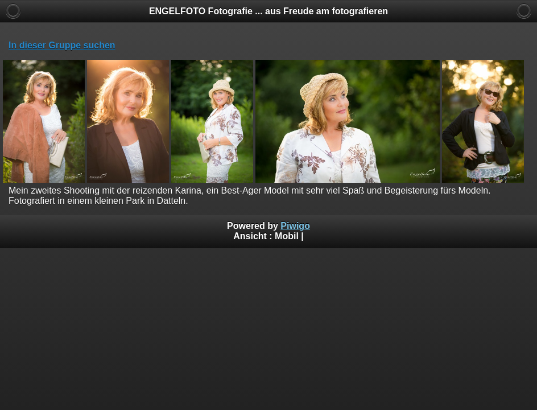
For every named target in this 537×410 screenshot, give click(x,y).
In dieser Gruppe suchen (62, 45)
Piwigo (295, 226)
